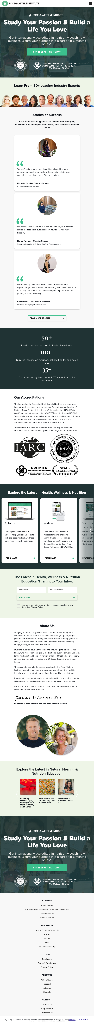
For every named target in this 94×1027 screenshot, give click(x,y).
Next (85, 530)
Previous (18, 794)
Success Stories (47, 917)
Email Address (56, 590)
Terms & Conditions (47, 963)
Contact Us (47, 1004)
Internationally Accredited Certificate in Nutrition (47, 909)
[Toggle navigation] (90, 3)
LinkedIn (47, 992)
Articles (46, 934)
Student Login (47, 905)
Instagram (47, 988)
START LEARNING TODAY (47, 52)
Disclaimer (47, 959)
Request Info (47, 1008)
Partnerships (47, 1013)
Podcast (47, 938)
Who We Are (47, 980)
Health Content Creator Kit (47, 930)
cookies (72, 1020)
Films (47, 942)
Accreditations (47, 913)
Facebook (46, 984)
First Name (23, 590)
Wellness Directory (47, 946)
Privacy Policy (37, 607)
